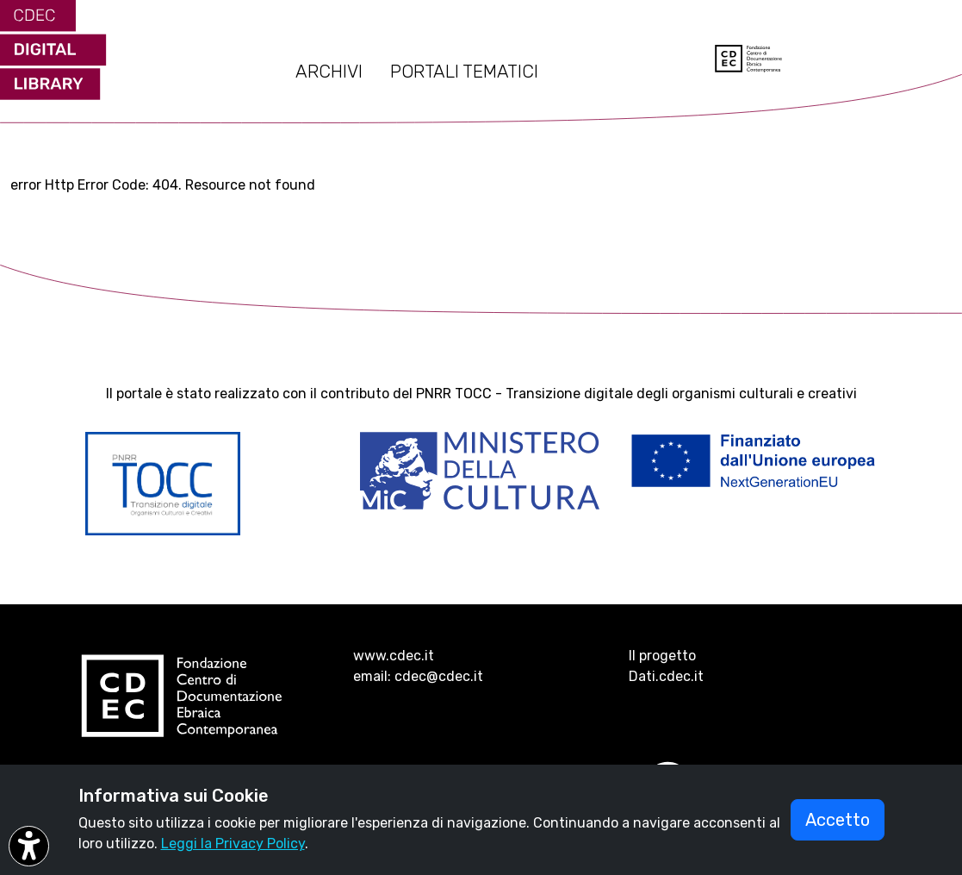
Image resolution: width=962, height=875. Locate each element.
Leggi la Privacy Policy (233, 843)
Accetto (837, 819)
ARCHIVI (329, 71)
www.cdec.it (393, 655)
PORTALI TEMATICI (464, 71)
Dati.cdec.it (666, 676)
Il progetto (662, 655)
